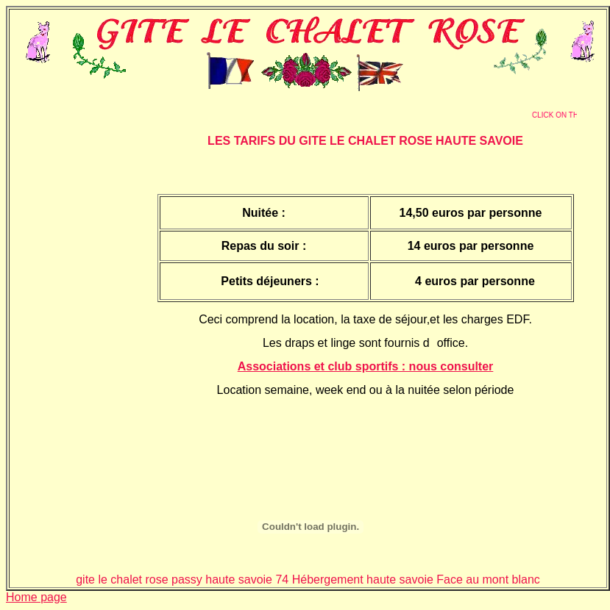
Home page (36, 597)
